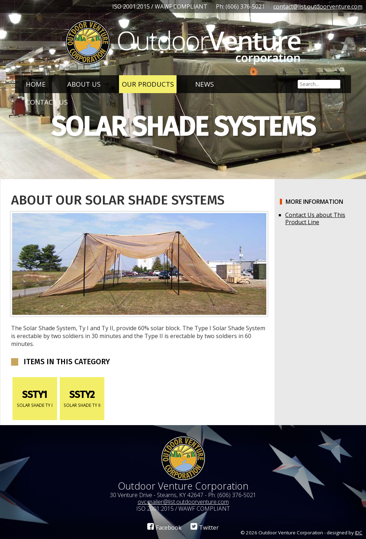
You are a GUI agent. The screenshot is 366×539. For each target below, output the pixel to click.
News (204, 84)
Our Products (148, 84)
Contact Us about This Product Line (315, 218)
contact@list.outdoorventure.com (317, 6)
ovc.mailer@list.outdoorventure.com (183, 502)
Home (36, 84)
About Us (83, 84)
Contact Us (47, 101)
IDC (358, 532)
